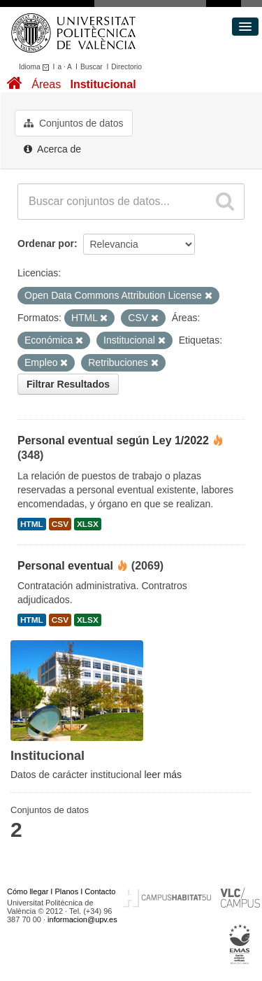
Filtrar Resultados (68, 384)
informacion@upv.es (82, 919)
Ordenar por (45, 243)
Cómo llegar (27, 891)
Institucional (103, 84)
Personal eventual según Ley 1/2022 (113, 440)
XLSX (88, 524)
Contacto (100, 891)
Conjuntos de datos (74, 123)
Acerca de (52, 149)
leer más (163, 774)
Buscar (91, 67)
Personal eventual (65, 566)
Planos (67, 891)
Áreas (46, 84)
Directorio (126, 67)
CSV (60, 524)
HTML (31, 524)
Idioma (36, 67)
